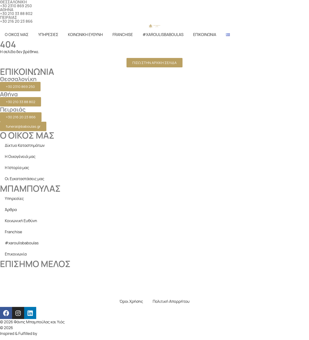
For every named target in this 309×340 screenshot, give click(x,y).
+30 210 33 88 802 (16, 13)
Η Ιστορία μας (17, 167)
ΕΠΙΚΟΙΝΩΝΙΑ (204, 34)
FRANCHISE (122, 34)
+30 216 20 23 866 (16, 21)
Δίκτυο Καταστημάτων (25, 145)
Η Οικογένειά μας (20, 156)
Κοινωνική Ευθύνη (21, 220)
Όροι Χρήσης (131, 301)
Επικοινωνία (16, 254)
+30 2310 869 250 (16, 5)
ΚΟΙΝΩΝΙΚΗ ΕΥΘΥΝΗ (85, 34)
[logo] (154, 26)
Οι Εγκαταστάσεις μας (24, 178)
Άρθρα (11, 209)
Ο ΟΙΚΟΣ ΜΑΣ (16, 34)
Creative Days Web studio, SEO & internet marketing (59, 327)
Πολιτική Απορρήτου (171, 301)
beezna (44, 333)
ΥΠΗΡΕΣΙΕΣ (48, 34)
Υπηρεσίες (14, 198)
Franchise (13, 231)
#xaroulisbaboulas (22, 243)
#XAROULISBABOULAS (162, 34)
